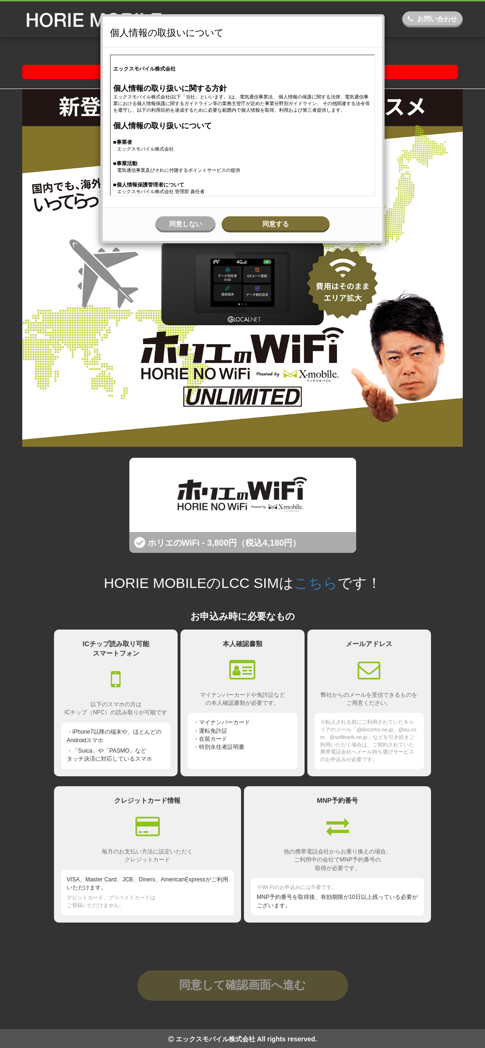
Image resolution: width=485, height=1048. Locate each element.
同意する (275, 224)
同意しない (185, 224)
